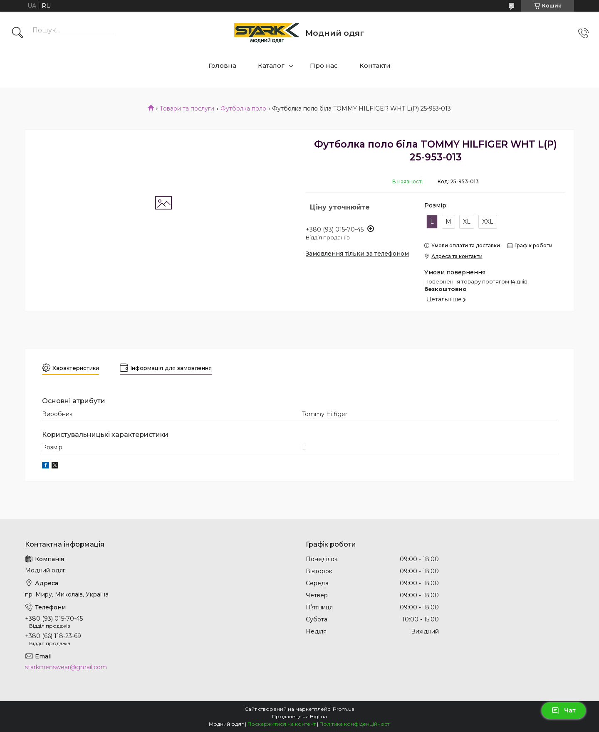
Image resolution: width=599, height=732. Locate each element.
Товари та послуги (187, 108)
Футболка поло (243, 108)
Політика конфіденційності (355, 724)
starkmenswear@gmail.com (66, 667)
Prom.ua (343, 709)
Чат (564, 710)
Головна (222, 65)
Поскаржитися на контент (282, 724)
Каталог (271, 65)
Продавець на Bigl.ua (299, 716)
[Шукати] (17, 33)
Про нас (324, 65)
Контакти (375, 65)
